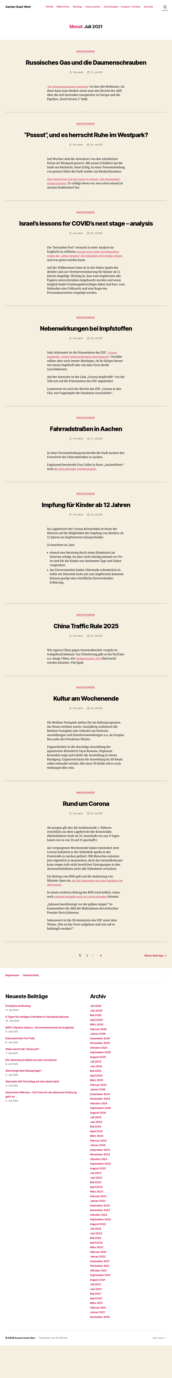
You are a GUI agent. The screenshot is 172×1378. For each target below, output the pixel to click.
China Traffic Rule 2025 (86, 657)
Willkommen (63, 6)
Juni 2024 (97, 1154)
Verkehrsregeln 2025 (89, 691)
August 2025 (99, 1089)
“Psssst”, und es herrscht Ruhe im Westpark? (86, 150)
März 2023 (97, 1224)
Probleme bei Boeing (19, 1038)
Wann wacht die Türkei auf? (24, 1081)
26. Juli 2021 (97, 546)
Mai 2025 (96, 1103)
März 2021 (97, 1335)
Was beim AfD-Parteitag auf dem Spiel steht (35, 1114)
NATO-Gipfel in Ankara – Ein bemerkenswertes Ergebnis (43, 1060)
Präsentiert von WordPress (54, 1370)
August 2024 (99, 1145)
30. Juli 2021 (96, 165)
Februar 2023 (99, 1228)
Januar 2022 (98, 1289)
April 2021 (97, 1330)
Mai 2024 (96, 1159)
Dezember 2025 (101, 1070)
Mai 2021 (96, 1326)
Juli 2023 (96, 1205)
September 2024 (101, 1140)
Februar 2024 (99, 1173)
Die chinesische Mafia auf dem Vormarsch (33, 1092)
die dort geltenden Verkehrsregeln (77, 500)
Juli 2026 (96, 1038)
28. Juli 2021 (96, 369)
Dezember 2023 (101, 1182)
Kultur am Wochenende (86, 730)
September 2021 (101, 1307)
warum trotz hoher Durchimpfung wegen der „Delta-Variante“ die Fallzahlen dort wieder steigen (85, 287)
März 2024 (97, 1168)
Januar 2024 (98, 1177)
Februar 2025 (99, 1117)
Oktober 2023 (99, 1191)
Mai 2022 (96, 1270)
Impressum (13, 1008)
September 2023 (101, 1196)
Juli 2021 (96, 1317)
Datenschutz (35, 1008)
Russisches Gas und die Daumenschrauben (86, 67)
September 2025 (101, 1084)
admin (80, 82)
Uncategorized (86, 52)
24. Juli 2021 (96, 741)
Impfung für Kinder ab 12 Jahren (86, 536)
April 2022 (97, 1275)
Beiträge (77, 6)
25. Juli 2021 (96, 668)
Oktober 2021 (99, 1303)
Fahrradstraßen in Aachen (86, 459)
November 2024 (101, 1131)
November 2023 (101, 1187)
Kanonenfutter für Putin (21, 1070)
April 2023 (97, 1219)
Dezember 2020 (101, 1349)
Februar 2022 (99, 1284)
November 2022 (101, 1242)
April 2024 (97, 1163)
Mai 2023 (96, 1214)
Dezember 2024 (101, 1126)
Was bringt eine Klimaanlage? (25, 1103)
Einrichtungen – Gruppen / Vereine (122, 6)
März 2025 (97, 1112)
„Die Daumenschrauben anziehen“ (70, 97)
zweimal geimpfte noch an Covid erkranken (83, 930)
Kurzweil (148, 6)
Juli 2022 (96, 1261)
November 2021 (101, 1298)
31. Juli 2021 (97, 82)
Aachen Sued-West (19, 6)
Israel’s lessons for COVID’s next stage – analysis (86, 248)
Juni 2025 (96, 1098)
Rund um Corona (86, 836)
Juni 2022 (96, 1265)
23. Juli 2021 (96, 846)
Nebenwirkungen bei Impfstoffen (86, 359)
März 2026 (97, 1057)
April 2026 (97, 1052)
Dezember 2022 (101, 1238)
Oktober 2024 (99, 1135)
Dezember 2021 (100, 1293)
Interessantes (93, 6)
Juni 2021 (96, 1321)
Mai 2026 (96, 1047)
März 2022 (97, 1279)
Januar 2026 (98, 1066)
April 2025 (97, 1108)
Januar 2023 (98, 1233)
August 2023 (99, 1200)
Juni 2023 (96, 1210)
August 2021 (98, 1312)
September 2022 (101, 1252)
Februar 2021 (99, 1340)
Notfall (49, 6)
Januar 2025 (98, 1122)
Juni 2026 (97, 1043)
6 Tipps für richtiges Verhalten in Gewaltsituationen (40, 1049)
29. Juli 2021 (96, 264)
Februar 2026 (99, 1061)
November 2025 (101, 1075)
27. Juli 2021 (97, 470)
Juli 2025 (96, 1094)
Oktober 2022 (99, 1247)
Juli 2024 (96, 1149)
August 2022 (99, 1256)
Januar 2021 (98, 1344)
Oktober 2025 (99, 1080)
